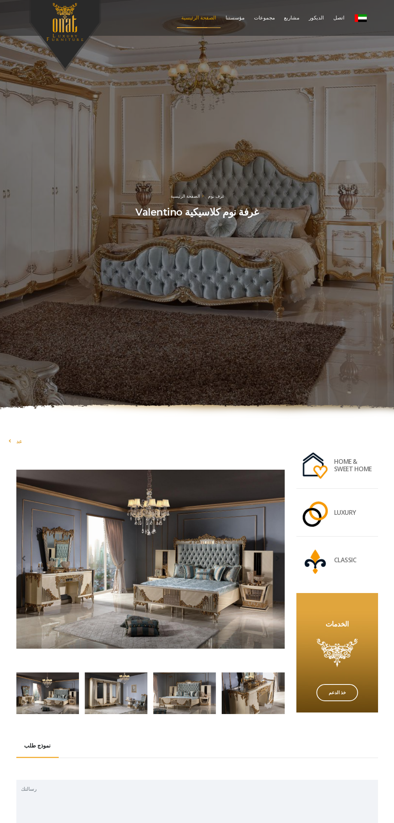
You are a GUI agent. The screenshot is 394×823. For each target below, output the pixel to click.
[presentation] (24, 558)
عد (19, 441)
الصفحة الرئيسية (198, 18)
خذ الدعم (337, 692)
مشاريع (291, 18)
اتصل (339, 18)
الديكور (316, 18)
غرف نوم (216, 196)
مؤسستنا (235, 18)
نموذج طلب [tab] (37, 745)
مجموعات (264, 18)
